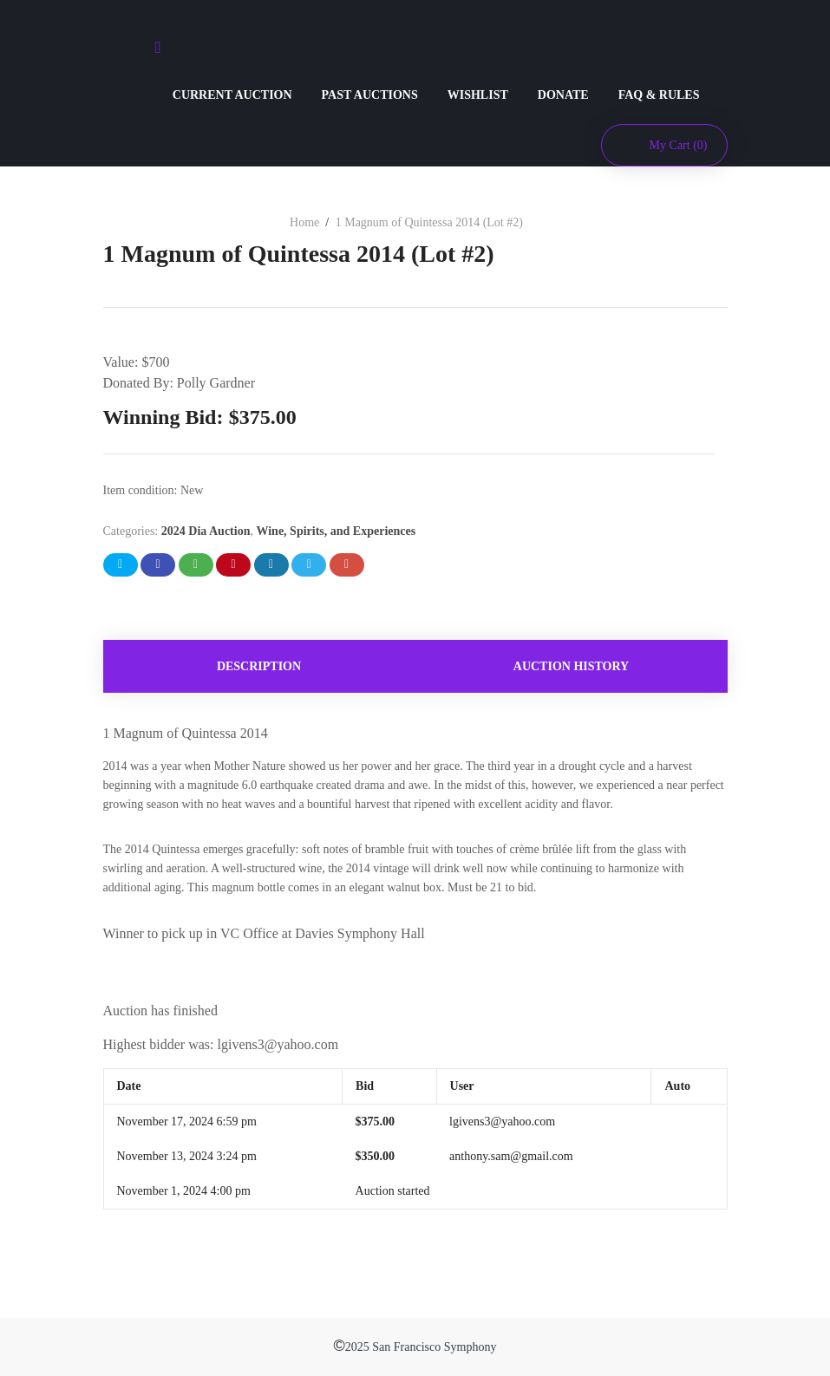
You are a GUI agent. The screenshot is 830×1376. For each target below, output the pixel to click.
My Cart (679, 145)
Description (259, 666)
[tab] (259, 666)
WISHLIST (478, 94)
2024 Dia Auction (206, 531)
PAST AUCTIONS (370, 94)
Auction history (571, 666)
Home (304, 222)
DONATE (563, 94)
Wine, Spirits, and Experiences (335, 531)
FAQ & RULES (659, 94)
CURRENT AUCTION (232, 94)
